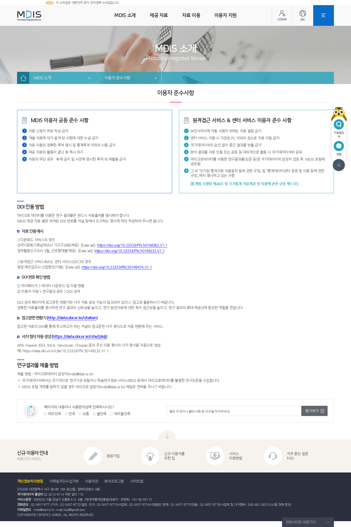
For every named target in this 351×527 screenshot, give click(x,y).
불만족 (102, 414)
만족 (71, 414)
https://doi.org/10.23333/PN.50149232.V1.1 (129, 251)
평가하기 (312, 411)
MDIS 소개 (42, 77)
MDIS (41, 15)
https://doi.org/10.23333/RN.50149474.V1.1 (117, 267)
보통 (86, 414)
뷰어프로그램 (114, 481)
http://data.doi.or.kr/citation (72, 318)
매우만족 (54, 414)
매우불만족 (122, 414)
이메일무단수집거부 (64, 481)
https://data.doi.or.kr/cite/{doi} (79, 336)
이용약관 (91, 481)
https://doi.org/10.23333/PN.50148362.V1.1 (132, 245)
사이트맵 (136, 481)
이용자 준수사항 (117, 77)
